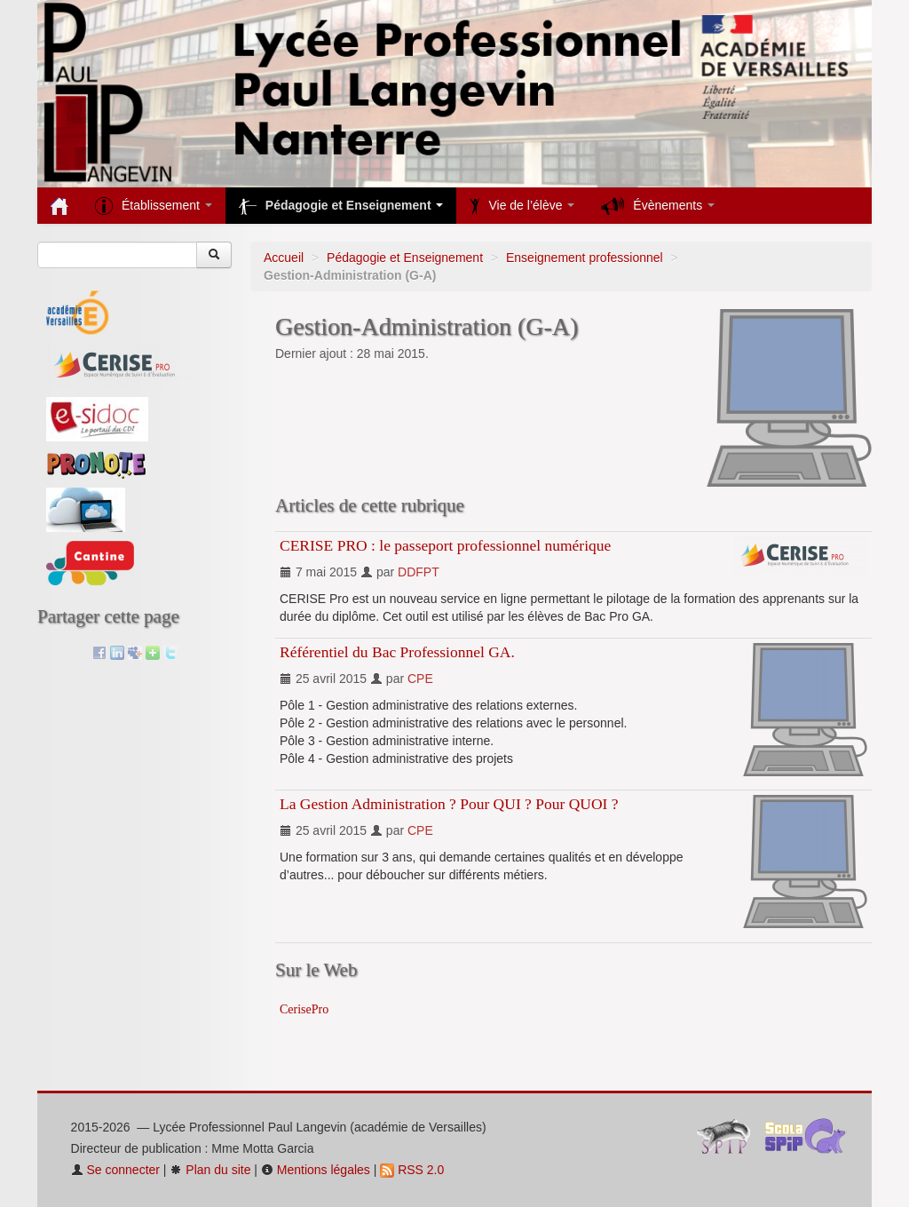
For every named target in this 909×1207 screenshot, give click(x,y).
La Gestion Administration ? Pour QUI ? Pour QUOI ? (449, 804)
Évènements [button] (658, 206)
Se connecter (115, 1170)
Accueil (284, 257)
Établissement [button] (153, 206)
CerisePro (304, 1009)
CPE (420, 678)
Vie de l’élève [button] (522, 206)
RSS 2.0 (412, 1170)
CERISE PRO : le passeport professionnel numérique (445, 545)
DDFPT (418, 572)
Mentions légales (315, 1170)
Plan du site (210, 1170)
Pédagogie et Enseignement (405, 257)
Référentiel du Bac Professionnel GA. (397, 652)
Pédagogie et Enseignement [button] (341, 206)
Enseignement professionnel (584, 257)
